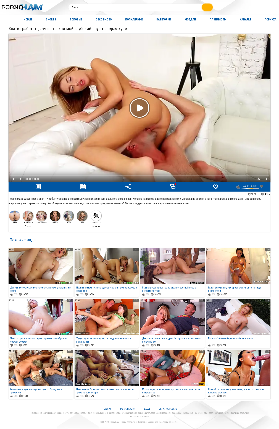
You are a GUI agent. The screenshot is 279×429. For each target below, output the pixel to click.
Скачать (258, 179)
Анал (14, 217)
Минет (55, 217)
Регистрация (127, 408)
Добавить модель (96, 218)
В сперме (41, 217)
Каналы (245, 19)
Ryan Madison (82, 384)
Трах (68, 217)
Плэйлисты (218, 19)
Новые (28, 19)
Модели (190, 19)
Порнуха (271, 19)
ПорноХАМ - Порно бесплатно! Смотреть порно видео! (134, 422)
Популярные (134, 19)
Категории (163, 19)
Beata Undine (82, 333)
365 (82, 217)
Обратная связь (168, 408)
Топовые (76, 19)
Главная (6, 19)
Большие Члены (28, 219)
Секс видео (104, 19)
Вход (147, 408)
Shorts (51, 19)
